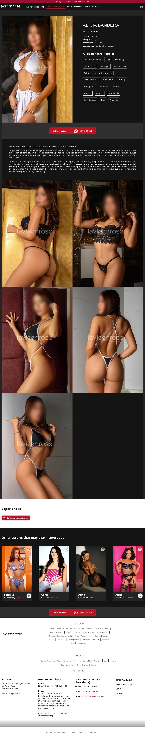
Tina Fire (77, 661)
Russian (84, 636)
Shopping (119, 59)
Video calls (108, 79)
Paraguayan (81, 643)
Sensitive (104, 86)
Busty (86, 2)
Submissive (61, 636)
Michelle (113, 661)
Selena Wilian (46, 661)
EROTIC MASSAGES (75, 6)
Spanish (89, 629)
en (141, 6)
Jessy (105, 661)
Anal (72, 643)
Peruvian (95, 639)
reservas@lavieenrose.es (93, 696)
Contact (96, 6)
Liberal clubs (120, 66)
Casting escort (74, 639)
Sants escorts (88, 632)
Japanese (105, 639)
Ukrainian (104, 636)
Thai (103, 100)
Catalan (51, 629)
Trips (108, 59)
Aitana (86, 665)
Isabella (93, 665)
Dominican (61, 639)
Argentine (94, 636)
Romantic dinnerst (92, 59)
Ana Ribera (57, 661)
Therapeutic (89, 86)
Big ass (52, 636)
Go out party (90, 66)
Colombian (67, 629)
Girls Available (55, 6)
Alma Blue (97, 661)
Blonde (106, 629)
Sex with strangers (103, 73)
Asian (70, 636)
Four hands (113, 93)
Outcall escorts (102, 632)
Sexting (121, 79)
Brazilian (77, 2)
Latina (58, 629)
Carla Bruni (70, 665)
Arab (77, 636)
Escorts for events (56, 632)
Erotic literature (91, 79)
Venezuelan (79, 629)
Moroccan (86, 639)
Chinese (51, 639)
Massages (104, 66)
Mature (67, 2)
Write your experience (15, 518)
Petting (87, 73)
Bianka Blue (87, 661)
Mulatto (98, 629)
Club (87, 6)
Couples (100, 93)
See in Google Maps (11, 693)
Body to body (90, 100)
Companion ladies (73, 632)
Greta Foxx (68, 661)
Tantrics (87, 93)
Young (58, 2)
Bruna (79, 665)
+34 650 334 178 (37, 7)
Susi (62, 665)
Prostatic (114, 100)
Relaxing (117, 86)
